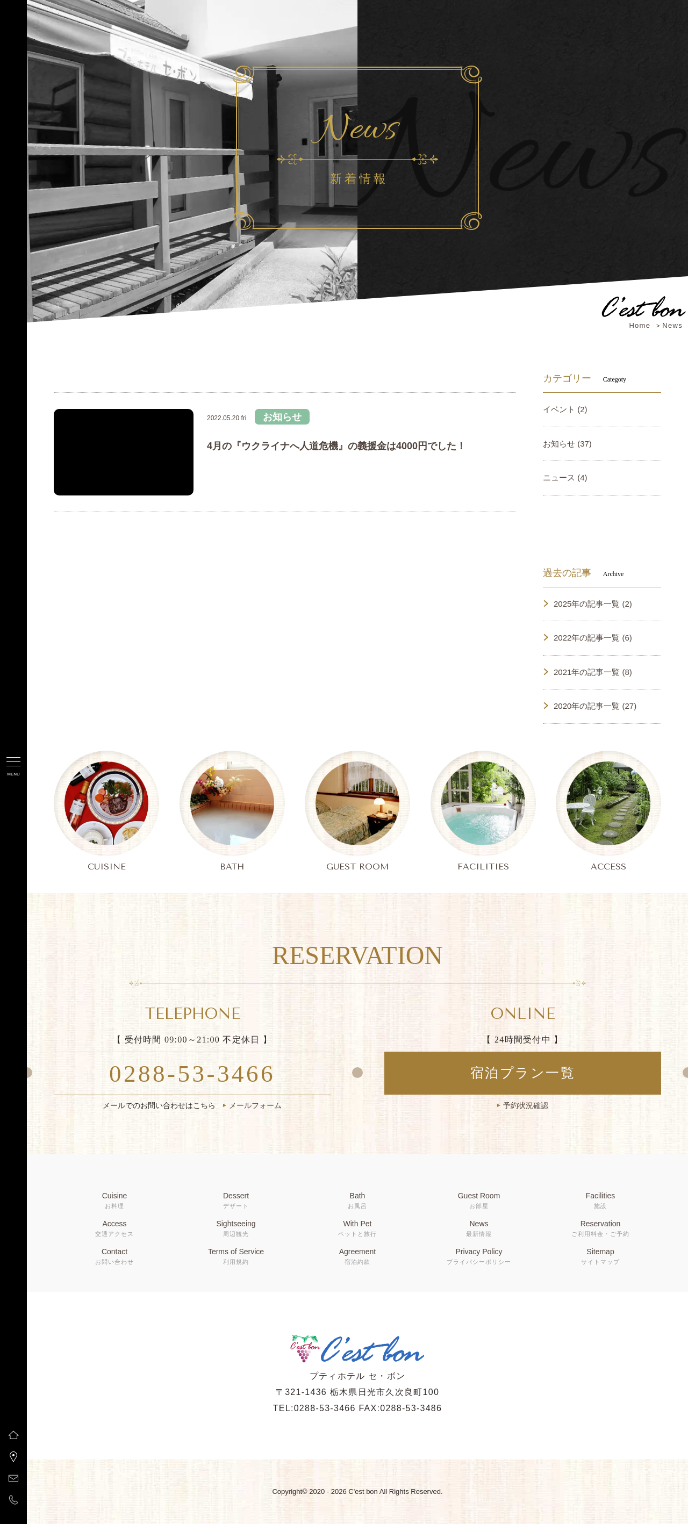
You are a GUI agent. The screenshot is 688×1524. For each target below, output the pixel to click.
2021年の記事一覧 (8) (593, 672)
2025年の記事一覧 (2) (593, 603)
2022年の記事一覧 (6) (593, 637)
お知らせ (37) (567, 443)
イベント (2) (565, 409)
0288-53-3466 (192, 1073)
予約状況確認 (525, 1105)
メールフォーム (255, 1105)
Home (639, 325)
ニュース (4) (565, 477)
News (672, 325)
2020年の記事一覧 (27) (595, 705)
